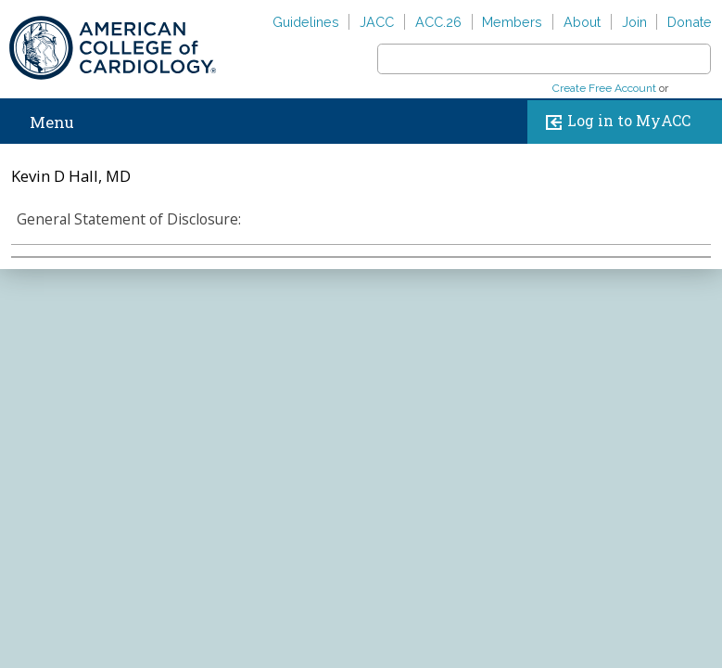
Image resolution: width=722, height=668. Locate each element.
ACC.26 (438, 22)
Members (512, 22)
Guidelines (305, 22)
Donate (689, 22)
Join (634, 22)
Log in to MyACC (614, 122)
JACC (377, 22)
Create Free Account (604, 88)
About (582, 22)
